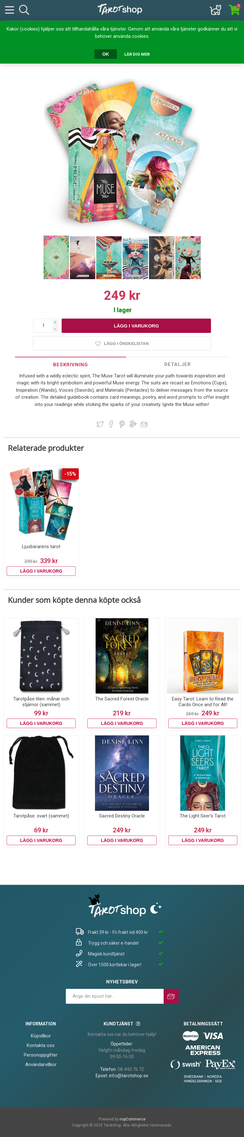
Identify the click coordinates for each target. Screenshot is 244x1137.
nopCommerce (132, 1119)
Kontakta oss (41, 1045)
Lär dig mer (137, 54)
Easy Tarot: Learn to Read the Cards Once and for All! (203, 701)
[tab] (70, 364)
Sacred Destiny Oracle (122, 816)
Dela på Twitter (100, 424)
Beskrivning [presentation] (70, 365)
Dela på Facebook (111, 424)
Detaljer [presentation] (177, 364)
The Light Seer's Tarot (203, 816)
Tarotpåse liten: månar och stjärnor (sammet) (41, 701)
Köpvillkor (41, 1036)
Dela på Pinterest (122, 424)
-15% (70, 474)
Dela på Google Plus (133, 424)
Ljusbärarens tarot (41, 546)
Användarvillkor (41, 1064)
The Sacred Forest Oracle (122, 699)
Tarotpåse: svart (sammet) (41, 816)
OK (105, 54)
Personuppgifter (41, 1055)
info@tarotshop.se (128, 1075)
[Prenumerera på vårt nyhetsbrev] (115, 996)
